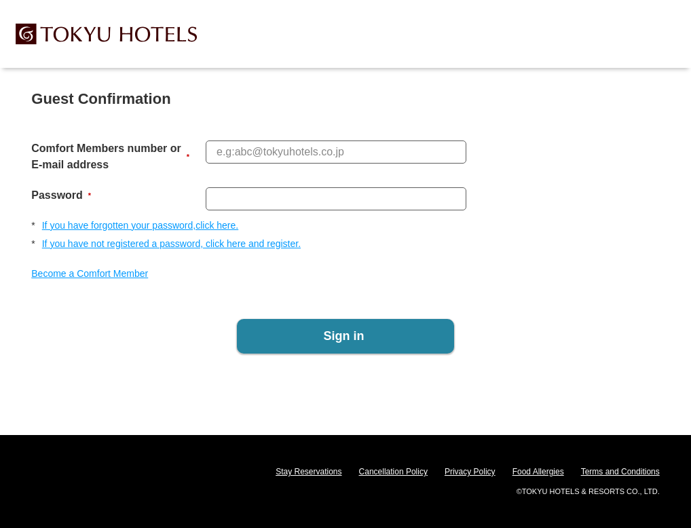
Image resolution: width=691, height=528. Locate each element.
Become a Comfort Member (89, 273)
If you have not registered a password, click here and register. (171, 243)
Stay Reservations (308, 471)
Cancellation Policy (393, 471)
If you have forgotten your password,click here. (140, 225)
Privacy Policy (470, 471)
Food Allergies (538, 471)
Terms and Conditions (620, 471)
